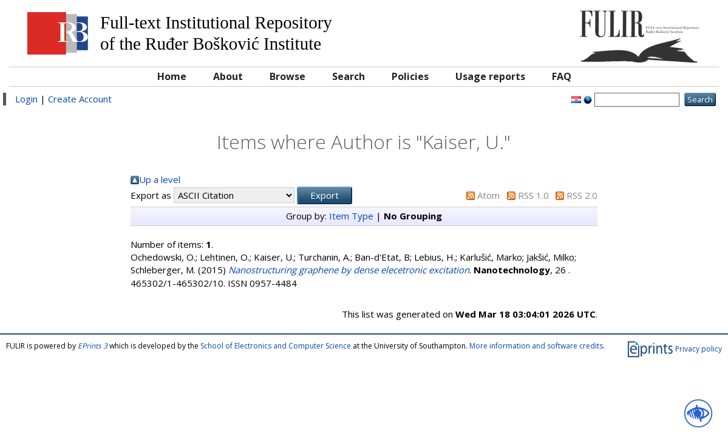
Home (171, 76)
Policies (410, 76)
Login (26, 99)
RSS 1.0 (533, 195)
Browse (287, 76)
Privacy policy (698, 348)
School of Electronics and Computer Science (275, 346)
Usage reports (490, 76)
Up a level (159, 179)
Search (348, 76)
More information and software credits (536, 346)
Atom (488, 195)
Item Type (351, 216)
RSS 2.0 (581, 195)
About (228, 76)
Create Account (80, 99)
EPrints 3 (92, 346)
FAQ (561, 76)
